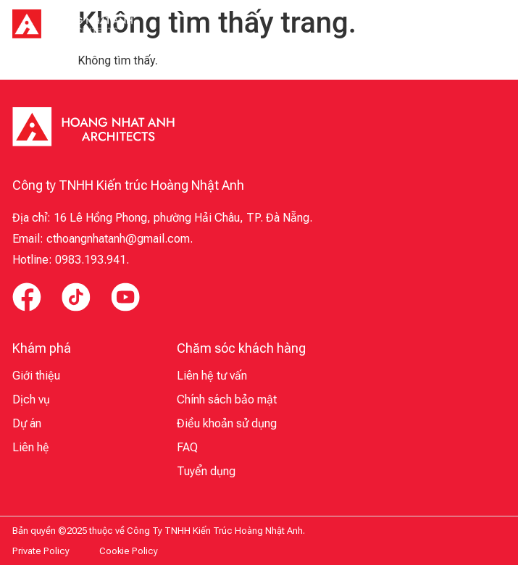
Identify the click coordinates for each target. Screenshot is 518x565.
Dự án (26, 423)
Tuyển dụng (206, 471)
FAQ (187, 447)
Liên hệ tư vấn (212, 375)
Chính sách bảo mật (227, 399)
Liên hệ (30, 447)
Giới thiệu (36, 375)
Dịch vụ (31, 399)
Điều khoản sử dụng (227, 423)
